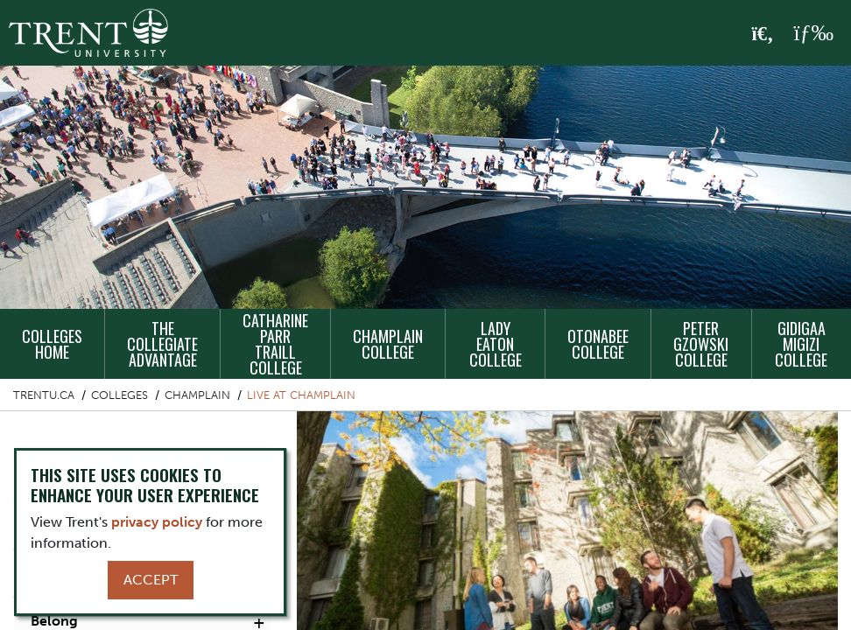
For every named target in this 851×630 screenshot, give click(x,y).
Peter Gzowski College (700, 344)
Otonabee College (598, 344)
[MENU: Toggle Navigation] (813, 33)
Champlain (197, 395)
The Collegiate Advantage (162, 344)
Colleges (119, 395)
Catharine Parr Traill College (275, 344)
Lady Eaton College (495, 344)
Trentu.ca (43, 395)
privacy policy (156, 522)
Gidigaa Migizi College (801, 344)
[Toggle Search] (763, 34)
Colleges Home (52, 344)
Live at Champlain (301, 395)
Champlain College (388, 344)
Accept (150, 579)
